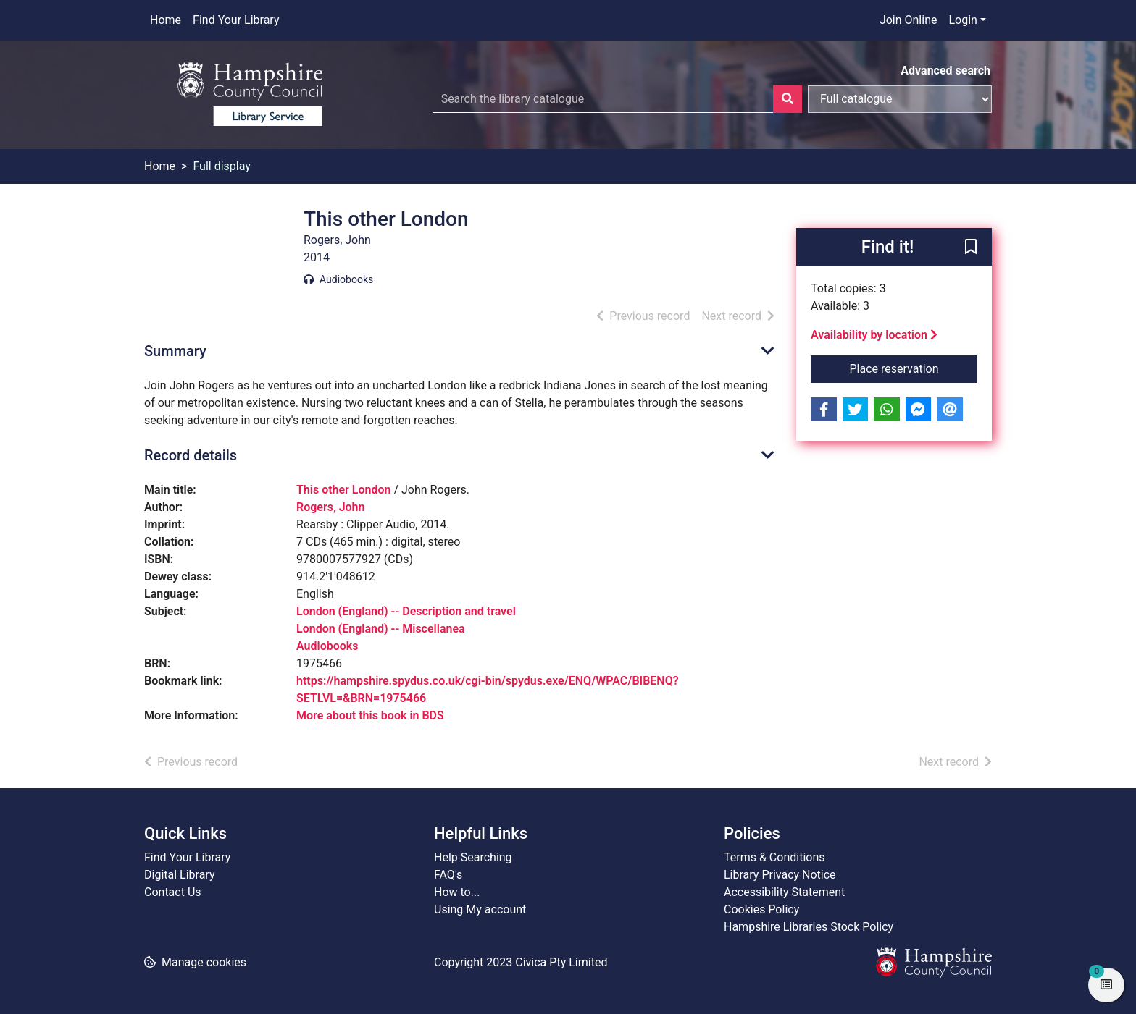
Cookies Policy (761, 909)
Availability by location (874, 335)
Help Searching (473, 857)
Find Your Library (236, 20)
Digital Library (179, 875)
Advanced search (945, 70)
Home (165, 20)
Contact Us (172, 892)
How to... (457, 892)
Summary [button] (175, 351)
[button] (970, 247)
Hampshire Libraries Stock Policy (808, 927)
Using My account (480, 909)
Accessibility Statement (784, 892)
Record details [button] (190, 455)
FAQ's (448, 875)
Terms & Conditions (774, 857)
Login (962, 20)
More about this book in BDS (370, 715)
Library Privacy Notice (780, 875)
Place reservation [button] (914, 368)
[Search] (787, 99)
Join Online (908, 20)
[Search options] (900, 99)
